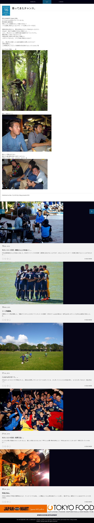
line (10, 259)
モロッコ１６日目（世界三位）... (13, 437)
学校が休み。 (6, 493)
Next (91, 211)
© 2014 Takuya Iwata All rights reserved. (47, 521)
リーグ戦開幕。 (7, 311)
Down (47, 2)
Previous (2, 211)
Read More (89, 258)
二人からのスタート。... (10, 377)
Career (61, 2)
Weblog (32, 2)
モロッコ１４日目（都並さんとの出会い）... (16, 250)
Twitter (3, 259)
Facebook (5, 259)
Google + (7, 259)
